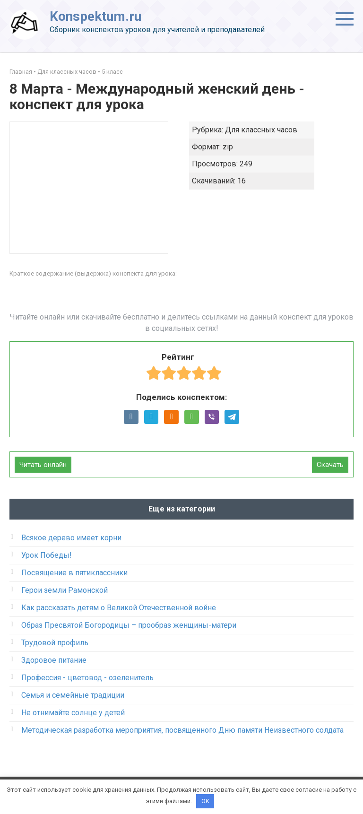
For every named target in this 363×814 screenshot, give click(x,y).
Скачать (330, 464)
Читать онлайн (43, 464)
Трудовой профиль (54, 642)
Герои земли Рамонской (64, 590)
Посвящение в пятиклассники (74, 572)
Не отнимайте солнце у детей (73, 712)
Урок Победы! (46, 555)
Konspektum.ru (95, 16)
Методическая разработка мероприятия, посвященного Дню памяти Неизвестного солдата (182, 730)
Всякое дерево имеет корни (71, 537)
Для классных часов (66, 71)
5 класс (112, 71)
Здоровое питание (53, 660)
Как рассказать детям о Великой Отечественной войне (118, 607)
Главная (20, 71)
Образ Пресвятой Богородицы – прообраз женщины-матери (128, 625)
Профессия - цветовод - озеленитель (87, 677)
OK (205, 801)
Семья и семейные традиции (72, 695)
